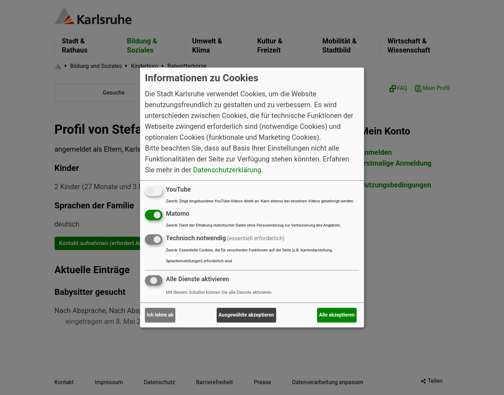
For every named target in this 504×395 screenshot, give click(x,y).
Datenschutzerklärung (227, 169)
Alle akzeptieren (337, 315)
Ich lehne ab (160, 315)
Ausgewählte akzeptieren (246, 315)
